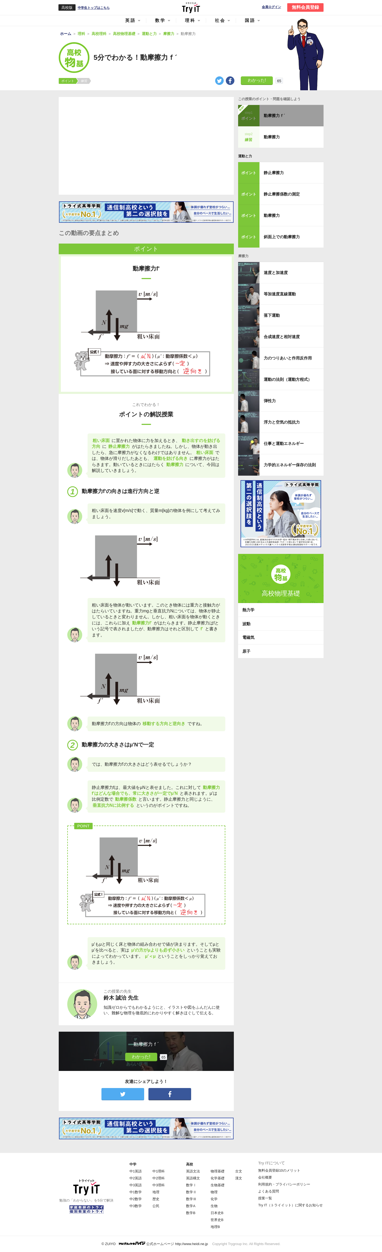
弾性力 (270, 400)
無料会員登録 (305, 7)
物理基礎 (218, 1171)
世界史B (217, 1220)
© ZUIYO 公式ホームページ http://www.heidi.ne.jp (154, 1243)
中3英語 (135, 1185)
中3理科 (158, 1185)
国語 (250, 20)
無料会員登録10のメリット (279, 1170)
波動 (246, 623)
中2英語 (135, 1178)
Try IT (191, 7)
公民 (155, 1206)
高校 (189, 1164)
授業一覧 (265, 1198)
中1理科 (158, 1171)
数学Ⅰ (191, 1185)
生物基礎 (218, 1185)
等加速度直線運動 (280, 294)
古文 (238, 1171)
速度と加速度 (276, 272)
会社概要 (265, 1177)
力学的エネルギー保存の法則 (290, 465)
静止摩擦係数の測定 (282, 194)
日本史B (217, 1213)
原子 (246, 651)
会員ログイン (271, 7)
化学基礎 (218, 1178)
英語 (130, 20)
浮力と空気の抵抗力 (282, 422)
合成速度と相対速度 (282, 336)
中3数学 (135, 1206)
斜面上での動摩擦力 (282, 236)
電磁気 (248, 637)
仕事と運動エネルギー (284, 443)
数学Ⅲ (191, 1199)
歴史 (155, 1199)
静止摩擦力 (274, 172)
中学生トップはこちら (94, 7)
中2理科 (158, 1178)
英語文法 (193, 1171)
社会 (220, 20)
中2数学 (135, 1199)
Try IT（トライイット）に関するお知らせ (290, 1205)
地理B (215, 1227)
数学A (190, 1206)
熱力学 (248, 610)
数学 (160, 20)
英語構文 (193, 1178)
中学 (132, 1164)
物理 (214, 1192)
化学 (214, 1199)
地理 (155, 1192)
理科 (190, 20)
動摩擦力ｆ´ (274, 115)
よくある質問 (268, 1191)
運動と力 (245, 156)
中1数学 (135, 1192)
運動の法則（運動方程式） (288, 379)
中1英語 (135, 1171)
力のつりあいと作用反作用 (288, 358)
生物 (214, 1206)
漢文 (238, 1178)
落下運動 (272, 315)
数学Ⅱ (191, 1192)
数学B (190, 1213)
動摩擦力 (272, 137)
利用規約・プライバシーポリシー (284, 1184)
